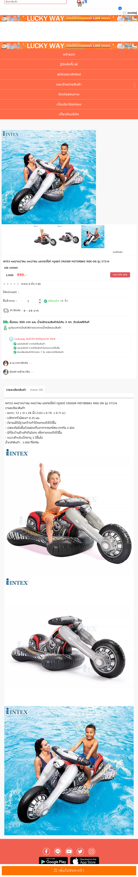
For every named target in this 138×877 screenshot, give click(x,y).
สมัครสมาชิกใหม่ (69, 74)
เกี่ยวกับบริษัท (69, 114)
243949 (13, 267)
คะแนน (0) (36, 389)
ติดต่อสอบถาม (69, 94)
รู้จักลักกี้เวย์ (69, 64)
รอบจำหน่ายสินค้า (69, 84)
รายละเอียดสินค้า (16, 389)
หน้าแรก (69, 54)
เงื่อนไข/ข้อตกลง (69, 104)
